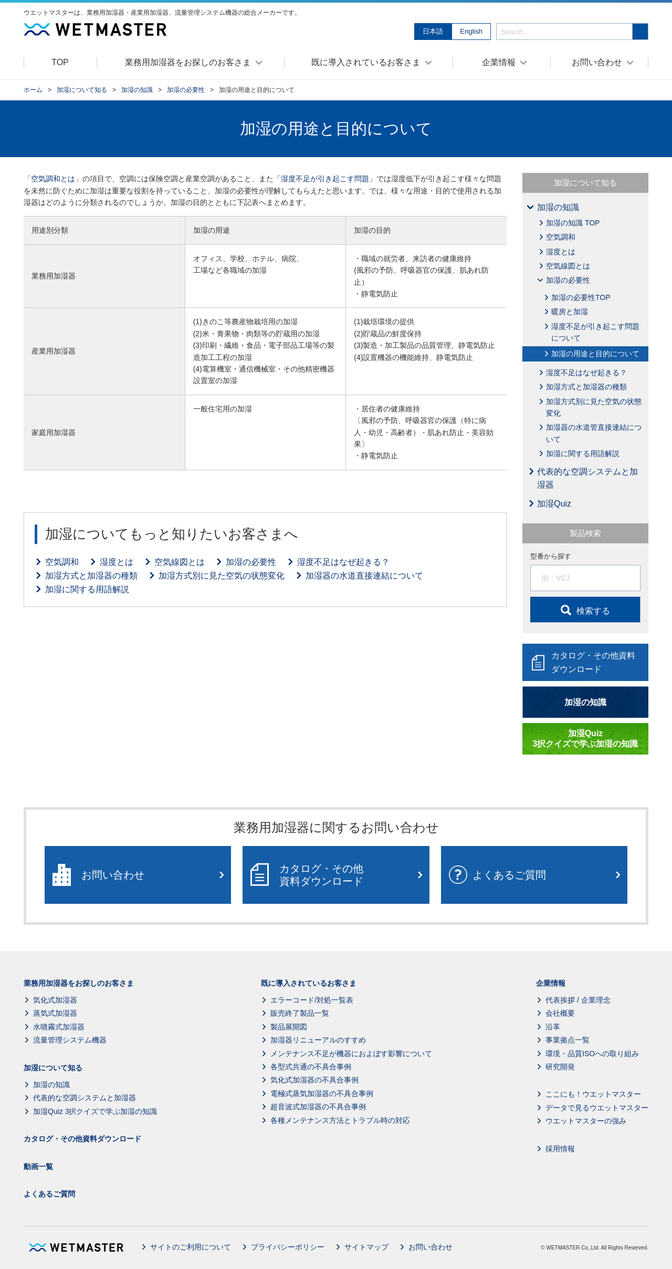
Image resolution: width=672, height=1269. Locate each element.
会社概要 (560, 1013)
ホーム (33, 90)
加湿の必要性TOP (581, 297)
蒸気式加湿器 (55, 1013)
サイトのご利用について (190, 1247)
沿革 (552, 1027)
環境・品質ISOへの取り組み (592, 1053)
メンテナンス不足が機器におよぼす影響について (351, 1053)
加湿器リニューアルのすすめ (318, 1040)
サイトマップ (366, 1247)
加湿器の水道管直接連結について (594, 433)
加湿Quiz (554, 503)
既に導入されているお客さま (308, 983)
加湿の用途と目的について (595, 353)
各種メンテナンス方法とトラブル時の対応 (340, 1120)
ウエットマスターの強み (585, 1121)
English (471, 31)
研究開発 (560, 1066)
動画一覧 (38, 1166)
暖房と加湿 (569, 311)
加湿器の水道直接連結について (364, 575)
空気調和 (62, 562)
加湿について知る (82, 90)
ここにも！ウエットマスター (593, 1094)
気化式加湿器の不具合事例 (314, 1080)
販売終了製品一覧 (299, 1013)
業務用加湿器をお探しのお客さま (79, 983)
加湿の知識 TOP (573, 223)
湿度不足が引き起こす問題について (595, 332)
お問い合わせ (430, 1247)
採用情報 (560, 1148)
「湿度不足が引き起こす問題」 (325, 178)
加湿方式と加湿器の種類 (91, 575)
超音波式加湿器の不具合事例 (318, 1106)
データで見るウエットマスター (596, 1107)
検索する (593, 610)
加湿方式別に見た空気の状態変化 (222, 575)
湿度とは (116, 562)
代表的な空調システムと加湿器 (587, 478)
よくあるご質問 (49, 1194)
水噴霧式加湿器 (59, 1027)
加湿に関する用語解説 (87, 589)
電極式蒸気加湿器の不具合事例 (321, 1093)
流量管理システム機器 (70, 1040)
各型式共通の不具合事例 (310, 1066)
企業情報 (550, 983)
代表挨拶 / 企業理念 (578, 1000)
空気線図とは (179, 562)
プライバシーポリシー (287, 1247)
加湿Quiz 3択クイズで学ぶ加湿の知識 (95, 1111)
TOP (60, 62)
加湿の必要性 (186, 90)
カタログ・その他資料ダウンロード (82, 1138)
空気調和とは (53, 178)
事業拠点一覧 (567, 1040)
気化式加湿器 (55, 1000)
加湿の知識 (137, 90)
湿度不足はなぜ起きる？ (343, 562)
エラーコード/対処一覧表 (311, 1000)
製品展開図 (288, 1027)
